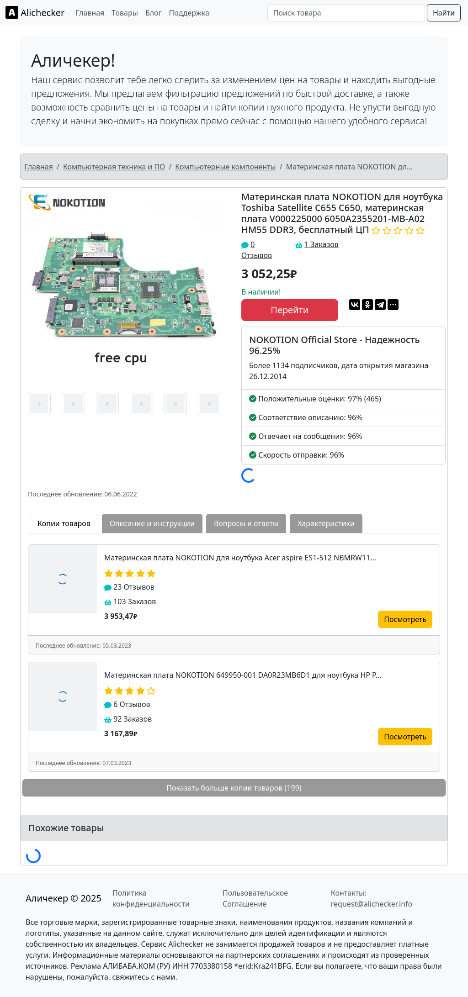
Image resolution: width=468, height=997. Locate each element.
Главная (89, 13)
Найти (444, 13)
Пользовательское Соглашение (255, 898)
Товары (125, 13)
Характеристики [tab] (326, 523)
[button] (36, 289)
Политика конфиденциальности (151, 898)
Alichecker (34, 12)
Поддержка (189, 13)
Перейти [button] (289, 310)
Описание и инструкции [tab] (152, 523)
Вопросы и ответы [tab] (246, 523)
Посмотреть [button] (405, 619)
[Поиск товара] (346, 12)
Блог (153, 13)
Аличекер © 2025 (63, 898)
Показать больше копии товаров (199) (233, 788)
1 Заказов (321, 244)
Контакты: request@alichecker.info (372, 898)
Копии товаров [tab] (63, 523)
